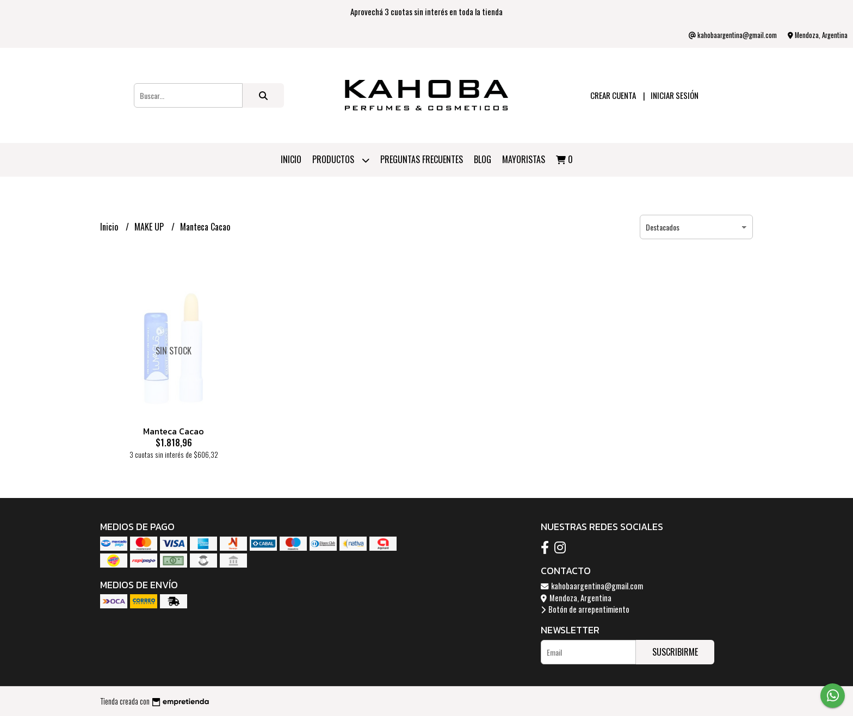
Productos (340, 160)
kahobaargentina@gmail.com (592, 586)
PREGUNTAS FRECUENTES (421, 159)
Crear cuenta (613, 95)
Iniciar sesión (675, 95)
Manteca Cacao (173, 431)
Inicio (291, 159)
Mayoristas (523, 159)
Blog (482, 159)
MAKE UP (150, 226)
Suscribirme (675, 651)
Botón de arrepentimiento (585, 609)
